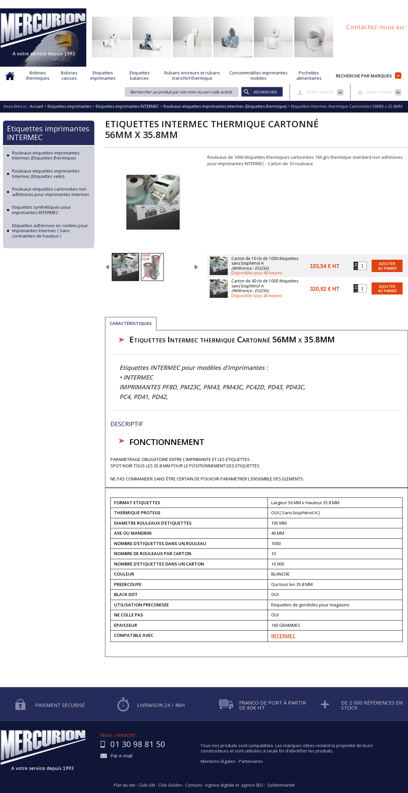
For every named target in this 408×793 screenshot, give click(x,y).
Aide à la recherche (159, 4)
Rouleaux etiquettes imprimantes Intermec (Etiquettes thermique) (46, 155)
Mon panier (379, 92)
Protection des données (268, 4)
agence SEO (252, 785)
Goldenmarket (281, 785)
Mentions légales (218, 761)
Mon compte (320, 92)
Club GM (147, 785)
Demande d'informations (211, 4)
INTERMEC (283, 636)
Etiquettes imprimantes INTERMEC (48, 132)
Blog (372, 4)
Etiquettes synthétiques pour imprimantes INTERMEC (41, 210)
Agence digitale (219, 785)
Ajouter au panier (387, 265)
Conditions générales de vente (329, 4)
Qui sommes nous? (114, 4)
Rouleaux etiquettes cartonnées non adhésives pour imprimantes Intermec (50, 192)
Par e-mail (121, 756)
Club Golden (170, 785)
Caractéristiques (131, 323)
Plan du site (397, 4)
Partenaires (251, 761)
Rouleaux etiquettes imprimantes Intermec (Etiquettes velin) (46, 174)
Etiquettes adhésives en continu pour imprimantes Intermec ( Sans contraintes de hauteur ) (50, 231)
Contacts (193, 785)
